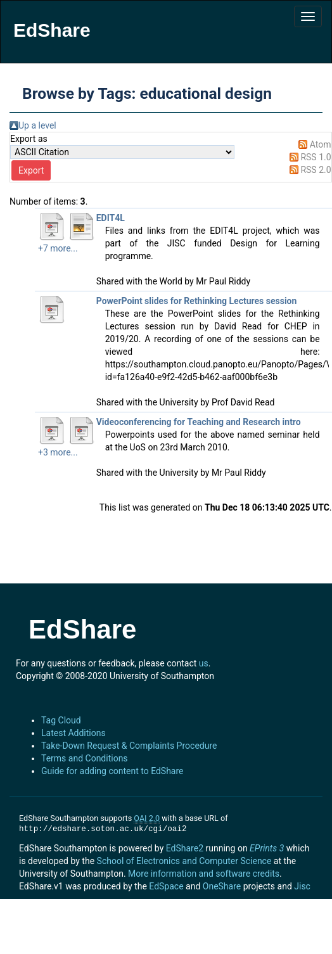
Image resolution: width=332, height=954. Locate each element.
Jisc (302, 886)
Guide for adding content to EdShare (112, 771)
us (203, 663)
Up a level (37, 125)
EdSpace (166, 886)
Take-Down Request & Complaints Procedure (129, 746)
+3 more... (58, 452)
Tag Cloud (61, 720)
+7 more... (58, 248)
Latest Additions (73, 733)
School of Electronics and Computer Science (184, 861)
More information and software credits (203, 873)
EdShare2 (184, 848)
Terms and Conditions (84, 758)
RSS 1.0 (315, 157)
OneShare (222, 886)
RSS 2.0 (315, 170)
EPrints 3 (267, 848)
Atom (320, 144)
